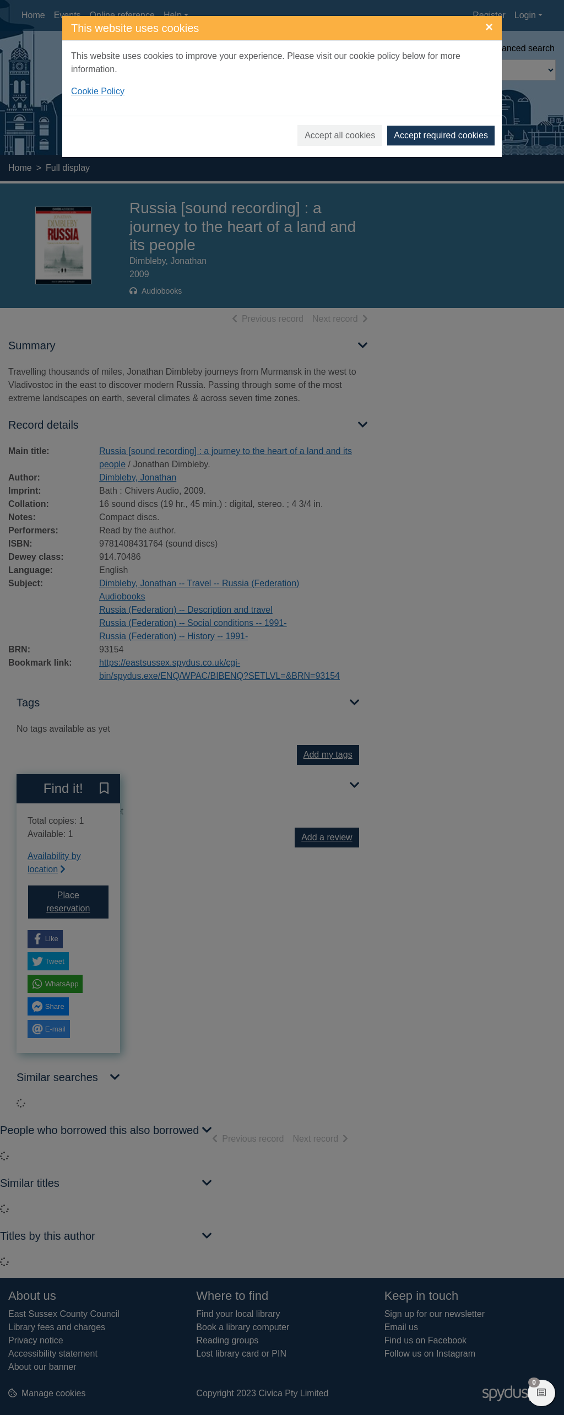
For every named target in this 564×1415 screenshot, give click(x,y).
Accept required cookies (441, 135)
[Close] (489, 27)
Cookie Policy (97, 91)
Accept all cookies (340, 135)
